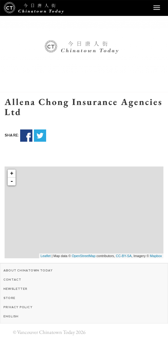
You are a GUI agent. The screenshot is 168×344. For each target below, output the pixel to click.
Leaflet (46, 256)
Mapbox (156, 256)
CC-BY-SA (124, 256)
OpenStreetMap (84, 256)
